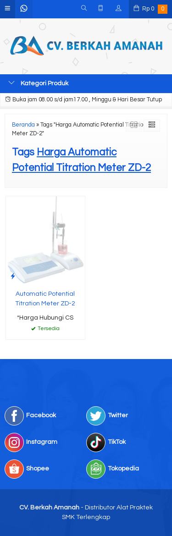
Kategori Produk (38, 83)
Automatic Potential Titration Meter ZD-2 (45, 299)
